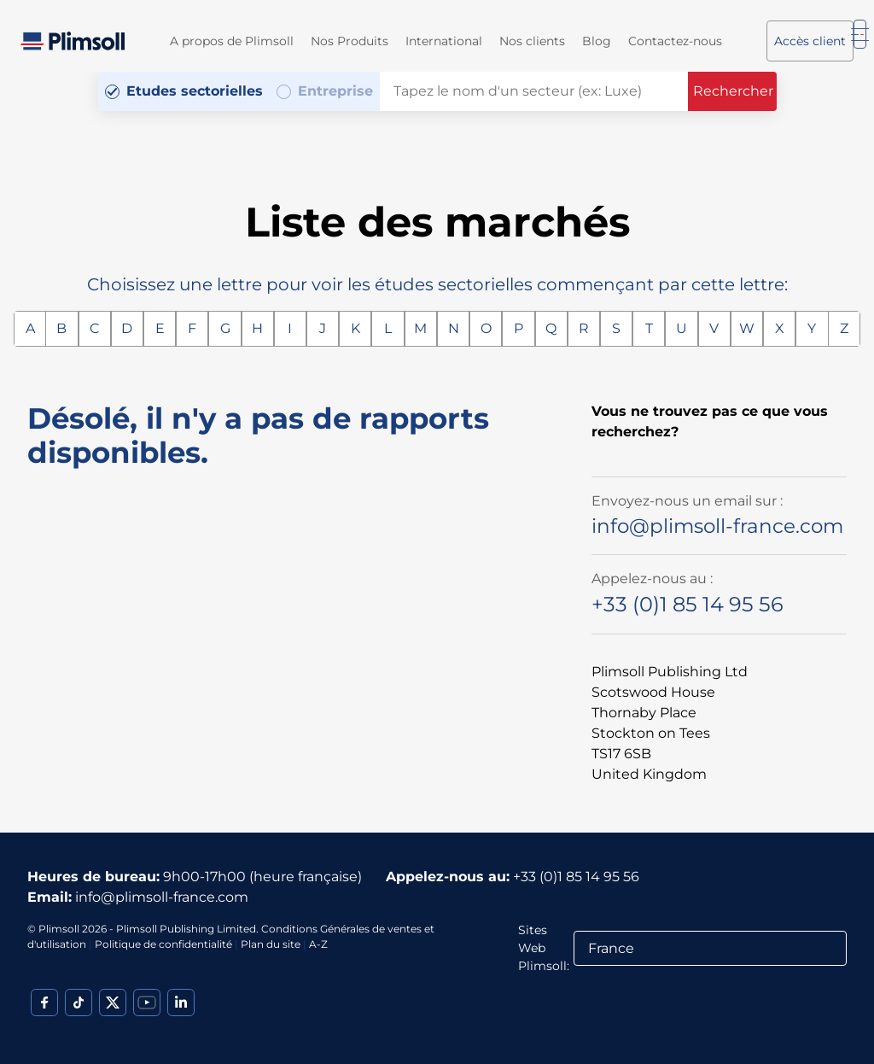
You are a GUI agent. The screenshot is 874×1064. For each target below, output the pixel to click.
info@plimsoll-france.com (717, 526)
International (443, 41)
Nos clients (532, 41)
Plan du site (270, 944)
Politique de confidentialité (163, 944)
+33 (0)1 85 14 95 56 (687, 604)
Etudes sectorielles (194, 91)
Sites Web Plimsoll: (543, 947)
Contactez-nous (675, 41)
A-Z (318, 944)
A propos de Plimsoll (232, 41)
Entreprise (335, 91)
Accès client (810, 41)
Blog (596, 41)
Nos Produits (349, 41)
